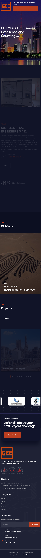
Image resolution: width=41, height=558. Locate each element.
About (3, 501)
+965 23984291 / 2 (11, 537)
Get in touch (12, 435)
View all (6, 318)
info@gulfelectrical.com (13, 532)
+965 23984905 (10, 543)
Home (3, 498)
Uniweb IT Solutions (24, 555)
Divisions (3, 504)
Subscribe (34, 525)
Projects (3, 506)
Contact (3, 509)
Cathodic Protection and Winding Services (14, 488)
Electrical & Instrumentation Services (19, 288)
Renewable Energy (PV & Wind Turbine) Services (15, 486)
